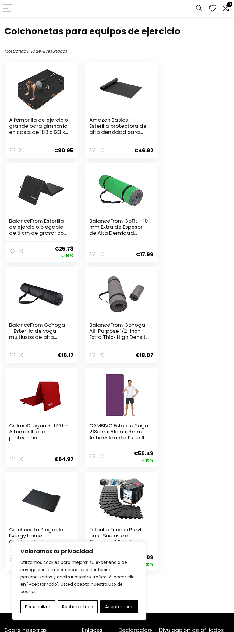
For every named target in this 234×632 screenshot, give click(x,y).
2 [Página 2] (102, 484)
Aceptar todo (119, 607)
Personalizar (37, 607)
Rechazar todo (77, 607)
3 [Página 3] (112, 484)
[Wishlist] (212, 8)
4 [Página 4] (122, 484)
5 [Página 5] (132, 484)
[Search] (199, 8)
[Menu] (7, 8)
